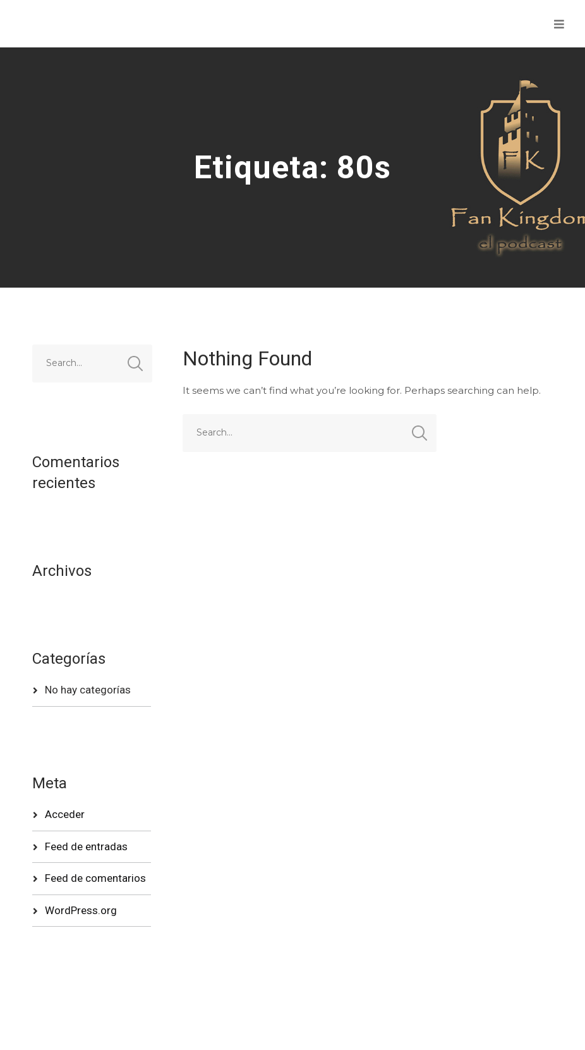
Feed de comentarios (95, 878)
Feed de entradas (86, 846)
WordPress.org (81, 910)
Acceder (65, 814)
